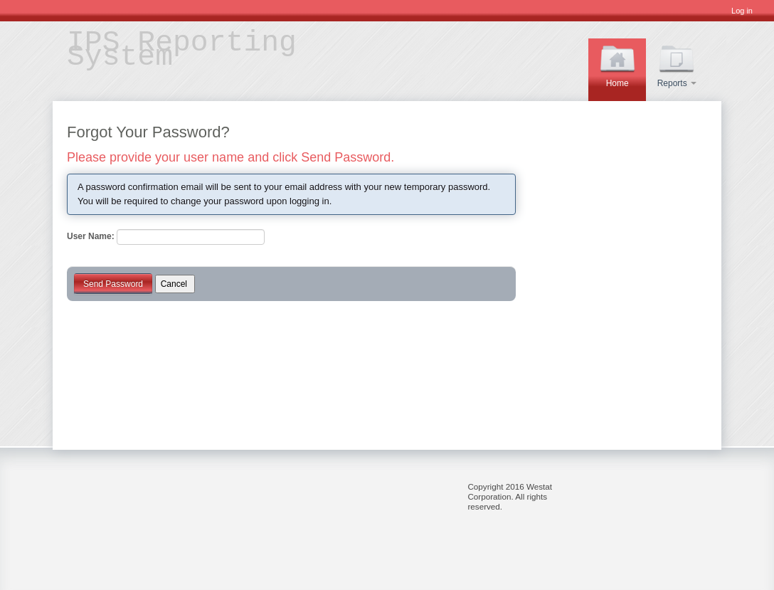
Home (617, 64)
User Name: (91, 236)
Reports (676, 64)
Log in (742, 10)
